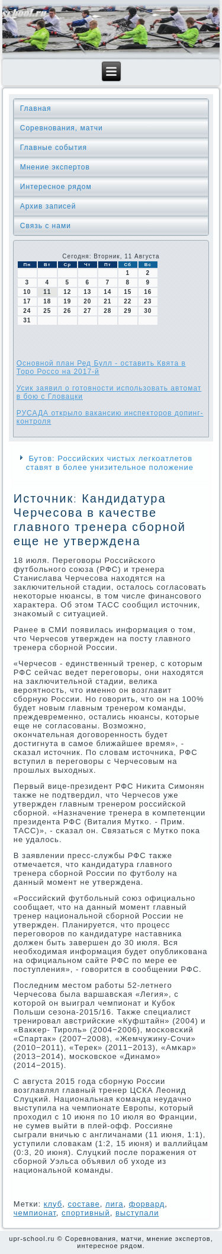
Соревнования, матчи (61, 128)
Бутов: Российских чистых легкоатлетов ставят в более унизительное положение (110, 463)
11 (47, 292)
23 (148, 301)
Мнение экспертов (55, 167)
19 (67, 301)
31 (27, 320)
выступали (137, 1212)
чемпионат (35, 1212)
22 (127, 301)
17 (27, 301)
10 (27, 292)
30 (148, 311)
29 (127, 311)
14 (107, 292)
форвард (147, 1203)
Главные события (53, 147)
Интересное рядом (56, 187)
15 (127, 292)
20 (87, 301)
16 (148, 292)
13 (87, 292)
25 (47, 311)
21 (107, 301)
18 (47, 301)
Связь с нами (45, 226)
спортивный (86, 1212)
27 (87, 311)
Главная (36, 108)
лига (114, 1203)
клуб (53, 1203)
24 (27, 311)
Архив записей (48, 206)
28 (107, 311)
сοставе (83, 1203)
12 (67, 292)
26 (67, 311)
